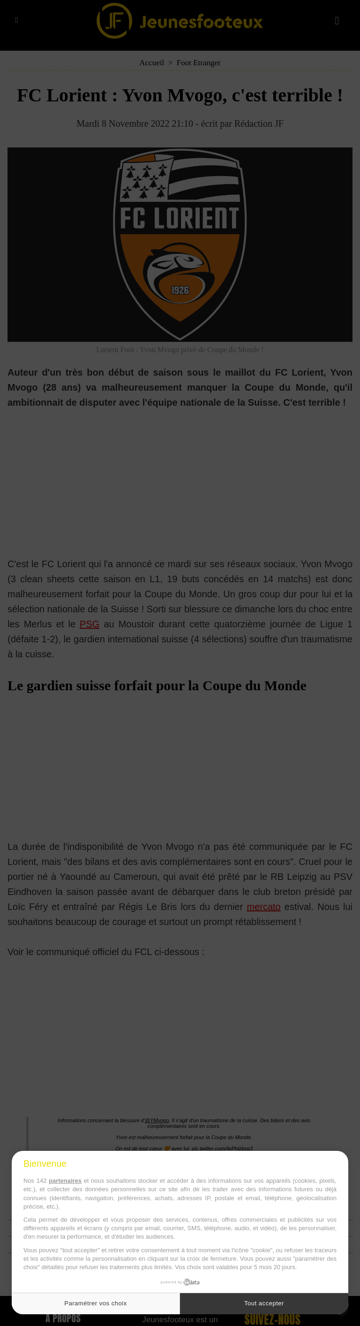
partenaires (65, 1180)
